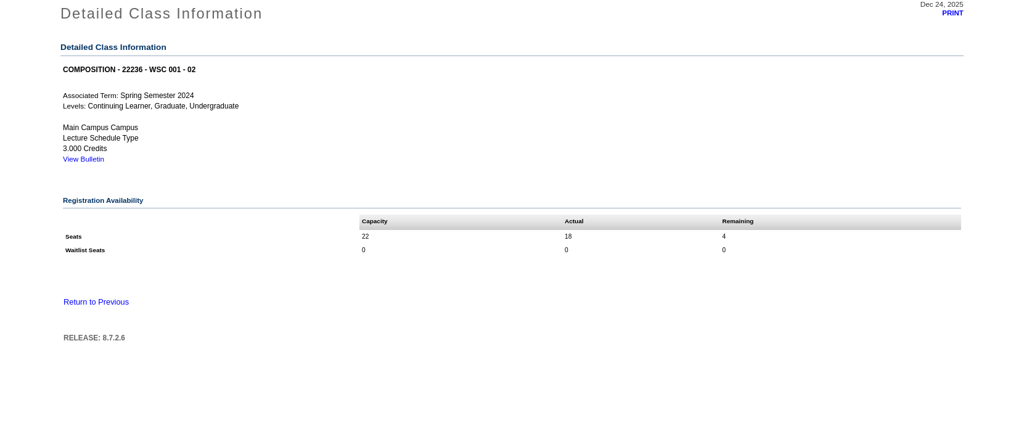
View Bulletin (83, 159)
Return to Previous (96, 301)
